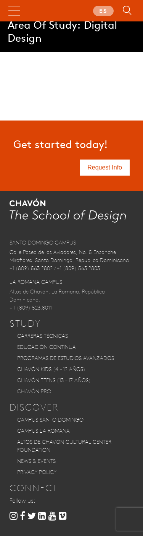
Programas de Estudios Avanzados (65, 358)
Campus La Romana (43, 430)
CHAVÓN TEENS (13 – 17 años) (54, 380)
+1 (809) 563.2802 (31, 268)
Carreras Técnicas (42, 335)
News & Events (36, 461)
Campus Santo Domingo (50, 419)
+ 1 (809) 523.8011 (31, 307)
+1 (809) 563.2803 (78, 268)
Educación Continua (46, 347)
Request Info (104, 167)
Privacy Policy (36, 472)
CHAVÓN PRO (34, 391)
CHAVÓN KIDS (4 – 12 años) (51, 369)
